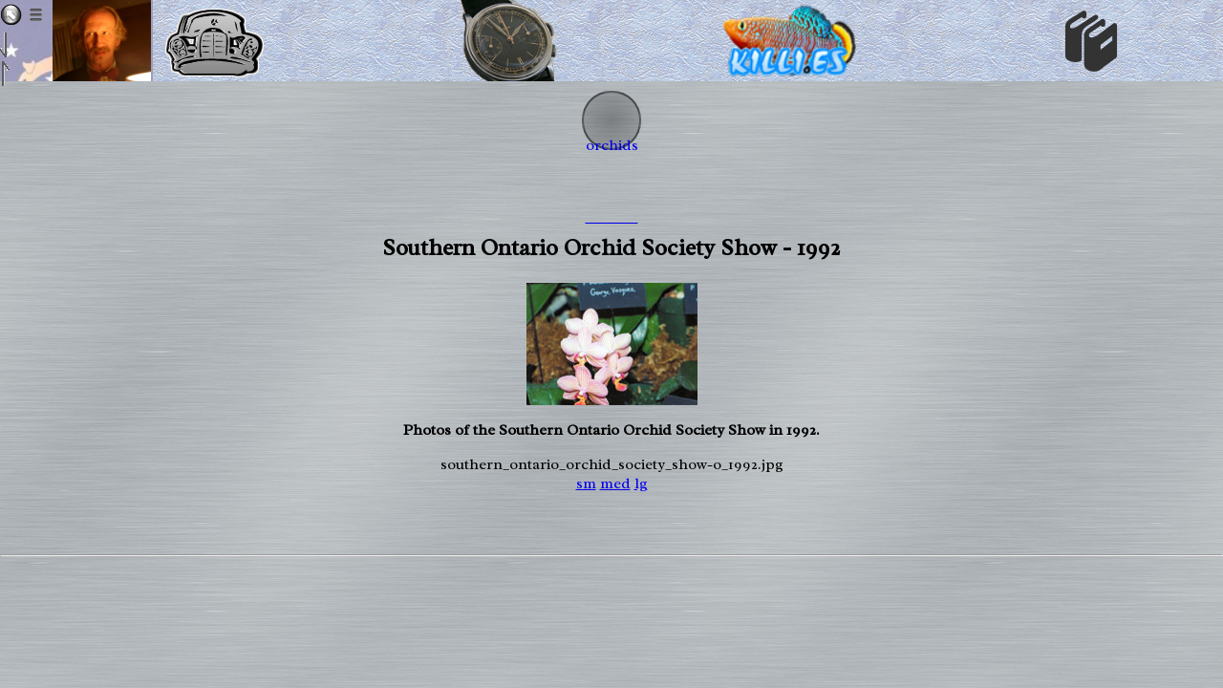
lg (641, 483)
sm (586, 483)
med (615, 483)
